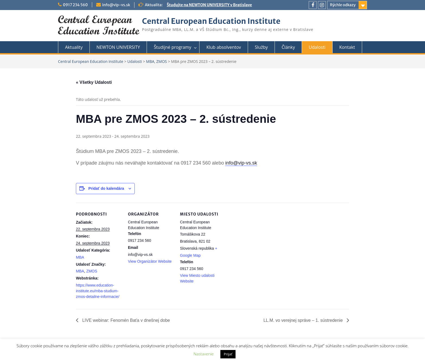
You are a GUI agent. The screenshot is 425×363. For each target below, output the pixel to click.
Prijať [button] (228, 354)
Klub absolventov (223, 47)
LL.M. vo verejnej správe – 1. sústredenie (303, 320)
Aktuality (74, 47)
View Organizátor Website (150, 261)
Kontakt (347, 47)
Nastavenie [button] (204, 353)
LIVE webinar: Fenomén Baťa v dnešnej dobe (125, 320)
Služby (261, 47)
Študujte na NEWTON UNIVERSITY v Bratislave (209, 4)
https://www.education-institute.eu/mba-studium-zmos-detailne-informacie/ (97, 291)
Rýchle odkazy (343, 4)
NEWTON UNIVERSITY (118, 47)
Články (288, 47)
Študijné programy (172, 47)
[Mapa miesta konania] (260, 240)
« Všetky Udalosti (94, 82)
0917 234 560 (75, 4)
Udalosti (317, 47)
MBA (80, 257)
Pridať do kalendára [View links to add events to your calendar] (106, 188)
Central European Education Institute (211, 21)
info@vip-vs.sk (116, 4)
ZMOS (91, 271)
